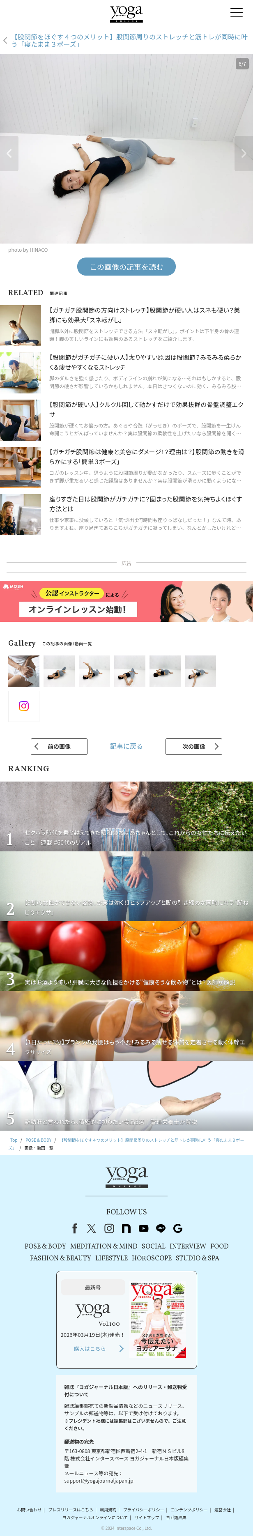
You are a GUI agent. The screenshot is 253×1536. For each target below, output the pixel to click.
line (160, 1228)
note (126, 1228)
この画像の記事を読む (126, 266)
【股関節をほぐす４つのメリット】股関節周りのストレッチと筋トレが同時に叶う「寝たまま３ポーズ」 (129, 40)
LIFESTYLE (111, 1258)
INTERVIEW (188, 1246)
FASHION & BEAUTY (60, 1258)
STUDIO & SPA (197, 1258)
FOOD (219, 1246)
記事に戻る (126, 746)
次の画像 (193, 746)
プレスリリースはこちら (71, 1509)
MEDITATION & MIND (104, 1246)
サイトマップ (147, 1517)
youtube (143, 1228)
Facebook (73, 1228)
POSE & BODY (45, 1246)
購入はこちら (90, 1348)
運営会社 (222, 1509)
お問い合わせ (29, 1509)
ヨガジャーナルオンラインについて (95, 1517)
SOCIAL (154, 1246)
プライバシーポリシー (143, 1509)
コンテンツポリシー (189, 1509)
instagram (109, 1228)
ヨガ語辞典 (176, 1517)
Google (177, 1228)
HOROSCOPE (152, 1258)
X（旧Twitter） (91, 1228)
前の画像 (59, 746)
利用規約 (108, 1509)
